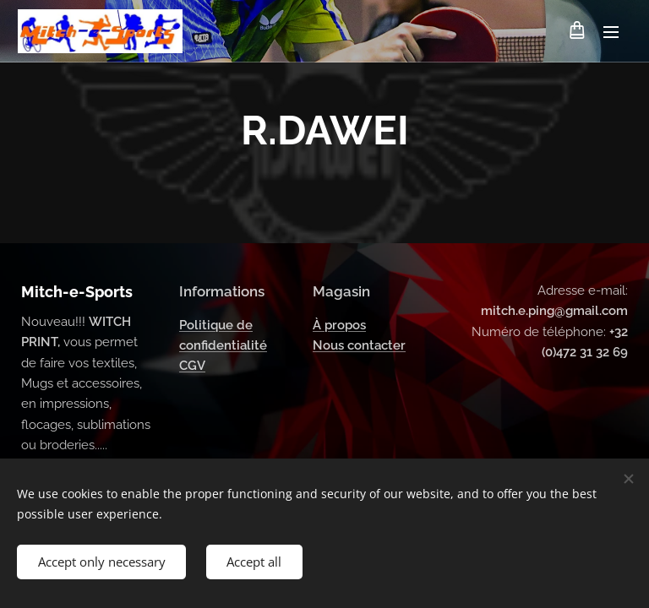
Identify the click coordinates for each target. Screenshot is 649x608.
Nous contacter (359, 345)
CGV (192, 366)
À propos (339, 325)
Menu (611, 32)
